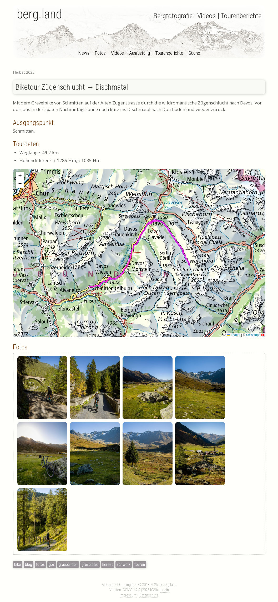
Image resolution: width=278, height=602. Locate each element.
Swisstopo (253, 335)
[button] (20, 176)
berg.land (39, 14)
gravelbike (90, 564)
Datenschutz (148, 595)
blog (28, 564)
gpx (52, 564)
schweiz (123, 564)
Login (164, 590)
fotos (40, 564)
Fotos (100, 53)
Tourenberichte (169, 53)
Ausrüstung (139, 53)
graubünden (68, 564)
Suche (194, 53)
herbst (107, 564)
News (83, 53)
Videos (117, 53)
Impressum (128, 595)
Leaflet (233, 335)
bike (17, 564)
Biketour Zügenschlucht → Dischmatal (72, 87)
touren (139, 564)
